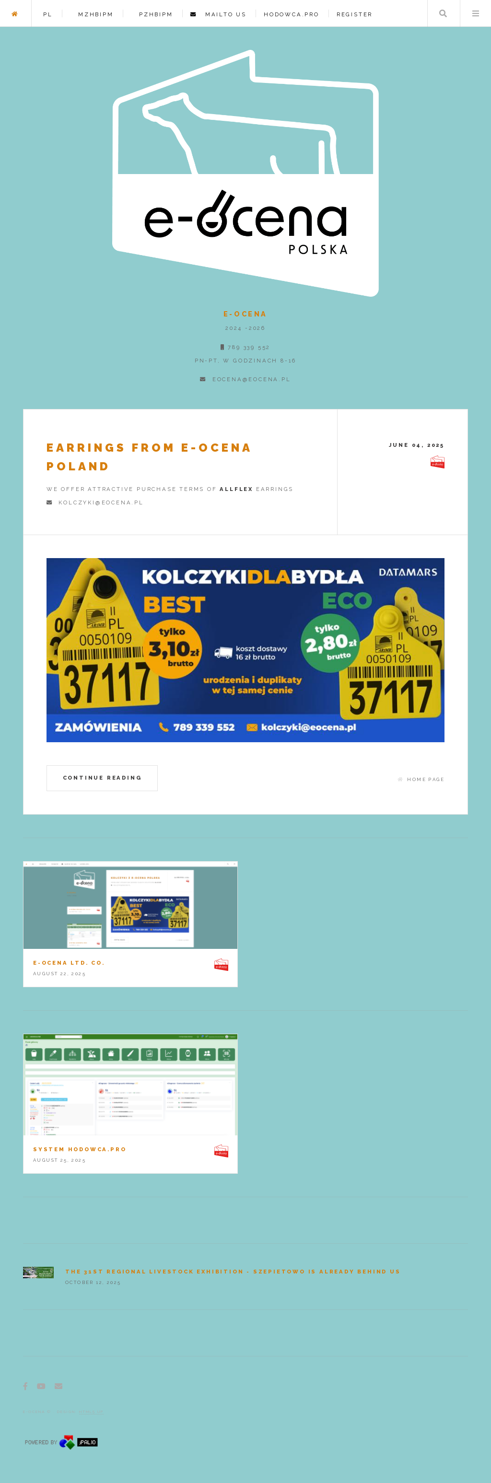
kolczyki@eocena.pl (98, 502)
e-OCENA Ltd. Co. (69, 962)
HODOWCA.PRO (291, 14)
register (355, 14)
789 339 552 (248, 347)
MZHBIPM (92, 14)
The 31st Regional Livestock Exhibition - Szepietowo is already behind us (233, 1271)
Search (443, 13)
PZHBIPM (152, 14)
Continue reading (102, 777)
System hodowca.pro (79, 1149)
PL (48, 14)
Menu (475, 13)
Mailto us (221, 14)
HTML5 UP (91, 1411)
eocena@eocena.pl (249, 379)
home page (425, 779)
